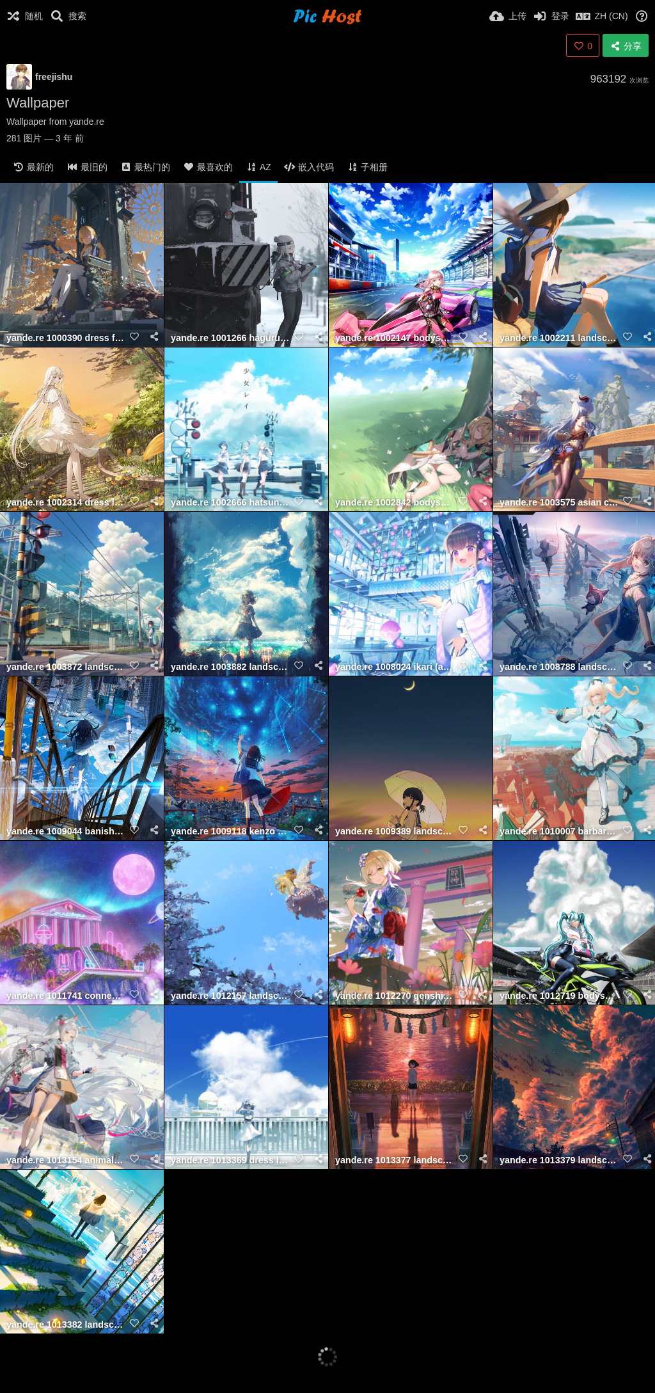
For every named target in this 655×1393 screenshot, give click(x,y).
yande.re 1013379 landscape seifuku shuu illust (559, 1160)
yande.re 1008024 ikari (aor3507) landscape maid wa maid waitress (394, 667)
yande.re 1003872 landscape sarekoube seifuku (65, 667)
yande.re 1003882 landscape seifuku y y (230, 667)
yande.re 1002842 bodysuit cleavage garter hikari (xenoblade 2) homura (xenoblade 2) (394, 502)
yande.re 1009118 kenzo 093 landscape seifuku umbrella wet (230, 831)
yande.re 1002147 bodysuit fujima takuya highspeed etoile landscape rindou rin (394, 338)
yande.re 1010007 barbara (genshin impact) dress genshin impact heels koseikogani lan (559, 831)
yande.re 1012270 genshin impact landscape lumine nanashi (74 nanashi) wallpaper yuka (394, 996)
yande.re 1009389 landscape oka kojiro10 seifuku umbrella (394, 831)
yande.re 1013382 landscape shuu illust (65, 1325)
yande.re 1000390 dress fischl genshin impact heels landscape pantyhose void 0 (65, 338)
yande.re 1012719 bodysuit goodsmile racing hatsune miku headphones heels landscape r (559, 996)
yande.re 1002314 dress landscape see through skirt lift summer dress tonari (65, 502)
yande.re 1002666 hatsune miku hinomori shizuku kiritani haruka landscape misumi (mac (230, 502)
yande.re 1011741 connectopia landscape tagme (65, 996)
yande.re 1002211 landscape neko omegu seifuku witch (559, 338)
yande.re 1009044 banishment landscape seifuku (65, 831)
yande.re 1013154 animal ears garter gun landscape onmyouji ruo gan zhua (65, 1160)
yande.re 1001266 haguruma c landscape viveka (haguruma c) (230, 338)
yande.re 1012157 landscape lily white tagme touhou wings (230, 996)
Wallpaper (37, 103)
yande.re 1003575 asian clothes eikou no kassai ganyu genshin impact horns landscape (559, 502)
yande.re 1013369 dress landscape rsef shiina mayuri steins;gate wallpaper (230, 1160)
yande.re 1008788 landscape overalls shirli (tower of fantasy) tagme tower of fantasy (559, 667)
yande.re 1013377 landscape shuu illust (394, 1160)
